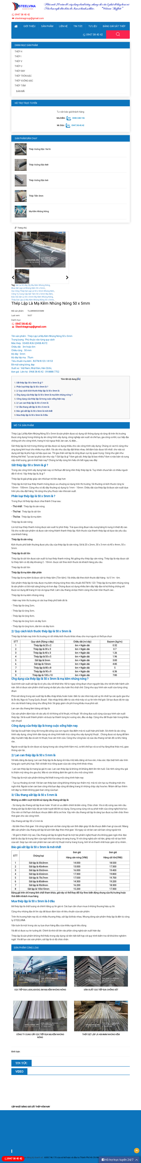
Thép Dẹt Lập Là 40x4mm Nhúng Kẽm (101, 1034)
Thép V (18, 61)
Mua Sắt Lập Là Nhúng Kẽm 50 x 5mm (28, 288)
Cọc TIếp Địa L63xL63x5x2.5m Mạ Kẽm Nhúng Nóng (40, 989)
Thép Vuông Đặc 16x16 (39, 149)
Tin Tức (78, 26)
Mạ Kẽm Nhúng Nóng (39, 211)
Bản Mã (20, 91)
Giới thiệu (29, 26)
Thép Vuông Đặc (24, 80)
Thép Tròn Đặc (23, 76)
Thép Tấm (20, 85)
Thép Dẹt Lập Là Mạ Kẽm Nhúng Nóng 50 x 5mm (32, 300)
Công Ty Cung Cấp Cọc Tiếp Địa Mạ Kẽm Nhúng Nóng (40, 1036)
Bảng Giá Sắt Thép (114, 26)
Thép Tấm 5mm (36, 196)
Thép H (18, 51)
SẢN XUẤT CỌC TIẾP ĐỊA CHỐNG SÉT (101, 989)
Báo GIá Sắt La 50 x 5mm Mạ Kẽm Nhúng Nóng (32, 297)
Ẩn (78, 379)
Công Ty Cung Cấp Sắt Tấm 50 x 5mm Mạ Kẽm (32, 294)
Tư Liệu (92, 26)
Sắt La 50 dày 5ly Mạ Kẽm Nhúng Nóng (33, 285)
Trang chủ (22, 228)
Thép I (18, 56)
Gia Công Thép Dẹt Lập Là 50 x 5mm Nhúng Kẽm (32, 291)
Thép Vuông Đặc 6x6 (38, 180)
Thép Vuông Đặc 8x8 (38, 165)
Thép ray (20, 71)
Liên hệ (63, 26)
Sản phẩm (47, 26)
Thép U (18, 66)
